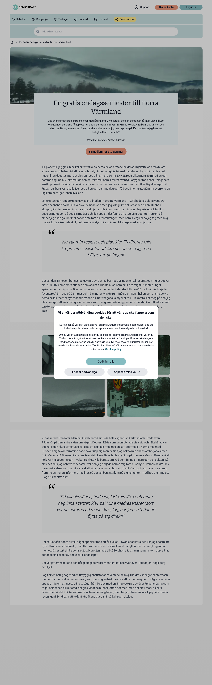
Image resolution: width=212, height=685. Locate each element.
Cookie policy (113, 349)
